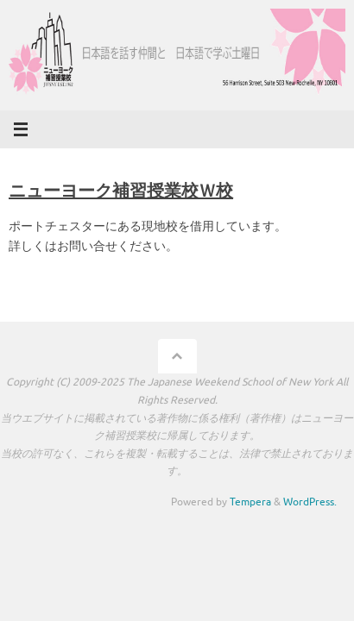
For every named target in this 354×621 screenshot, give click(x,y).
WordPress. (310, 502)
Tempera (250, 502)
